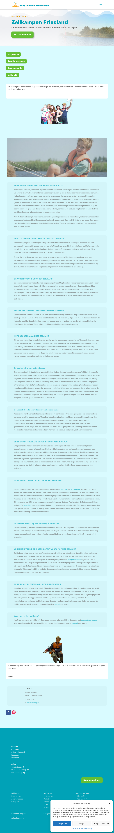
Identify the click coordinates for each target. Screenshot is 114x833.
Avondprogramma (16, 61)
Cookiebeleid (75, 829)
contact (57, 604)
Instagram (15, 758)
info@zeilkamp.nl (34, 702)
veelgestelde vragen (87, 620)
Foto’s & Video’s (81, 799)
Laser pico (47, 802)
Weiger (82, 823)
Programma (13, 54)
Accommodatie (15, 68)
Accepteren (62, 823)
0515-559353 (16, 749)
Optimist (64, 490)
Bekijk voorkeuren (101, 823)
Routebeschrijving (18, 772)
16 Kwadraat (74, 490)
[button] (109, 803)
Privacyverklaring (86, 829)
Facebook (15, 755)
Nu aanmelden (22, 36)
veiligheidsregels (73, 560)
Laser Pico (29, 505)
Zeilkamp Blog (80, 796)
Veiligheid (12, 75)
